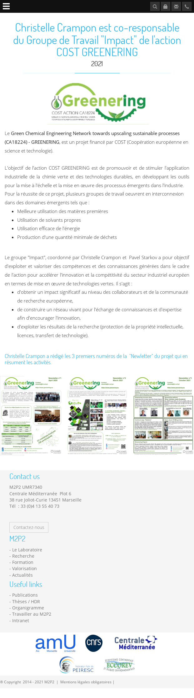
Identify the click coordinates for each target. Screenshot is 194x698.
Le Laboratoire (27, 559)
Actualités (22, 585)
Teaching (92, 18)
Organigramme (28, 617)
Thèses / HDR (26, 611)
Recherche (23, 566)
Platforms (69, 18)
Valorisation (24, 578)
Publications (172, 18)
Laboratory (20, 18)
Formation (22, 572)
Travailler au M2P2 (31, 624)
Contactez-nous (28, 537)
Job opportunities (138, 18)
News (111, 18)
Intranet (20, 630)
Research (46, 18)
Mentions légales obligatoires (86, 691)
